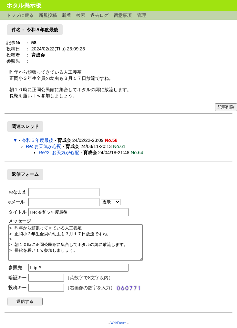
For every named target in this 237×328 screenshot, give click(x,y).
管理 (141, 15)
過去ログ (99, 15)
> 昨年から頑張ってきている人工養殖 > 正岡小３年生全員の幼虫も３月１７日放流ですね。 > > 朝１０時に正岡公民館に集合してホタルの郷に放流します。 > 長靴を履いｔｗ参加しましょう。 (75, 242)
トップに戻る (20, 15)
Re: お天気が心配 (43, 146)
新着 (66, 15)
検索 (80, 15)
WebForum (118, 323)
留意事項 (123, 15)
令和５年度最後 (37, 140)
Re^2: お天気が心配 (59, 152)
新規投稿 (48, 15)
